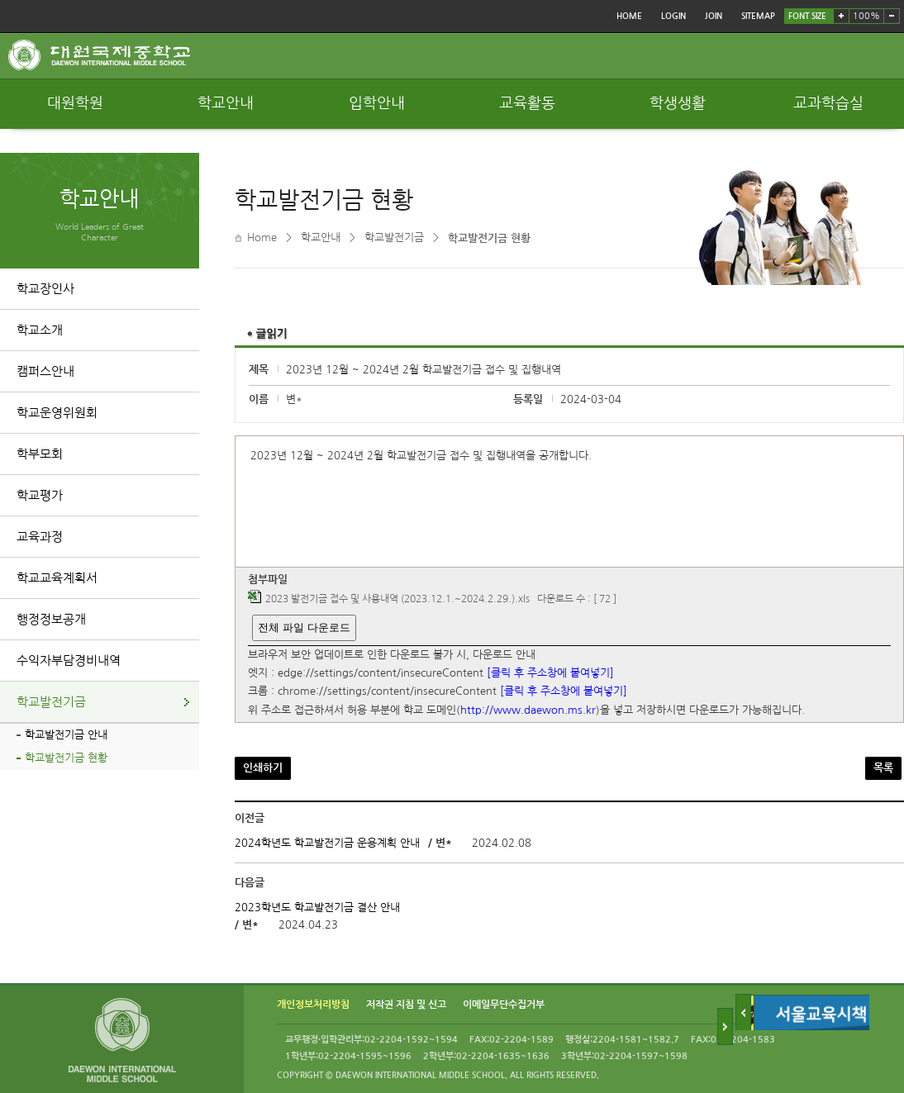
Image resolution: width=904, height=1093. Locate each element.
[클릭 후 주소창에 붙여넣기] (550, 673)
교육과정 (40, 536)
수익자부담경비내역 (69, 660)
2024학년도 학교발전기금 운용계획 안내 (327, 843)
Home (262, 237)
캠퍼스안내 (45, 371)
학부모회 (40, 454)
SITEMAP (758, 16)
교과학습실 (828, 103)
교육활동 (527, 103)
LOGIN (673, 16)
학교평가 (40, 495)
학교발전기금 (51, 702)
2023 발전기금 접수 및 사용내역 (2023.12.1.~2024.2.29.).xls (397, 600)
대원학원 (75, 103)
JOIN (713, 16)
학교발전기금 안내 (66, 734)
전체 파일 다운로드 (304, 627)
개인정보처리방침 (313, 1005)
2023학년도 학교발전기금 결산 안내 (317, 907)
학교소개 (40, 330)
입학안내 (377, 103)
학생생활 (677, 103)
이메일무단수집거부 (504, 1005)
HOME (629, 16)
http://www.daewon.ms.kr (528, 710)
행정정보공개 (51, 619)
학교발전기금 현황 (66, 758)
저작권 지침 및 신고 (406, 1005)
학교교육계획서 (57, 578)
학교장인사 (45, 289)
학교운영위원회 (57, 412)
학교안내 (225, 103)
